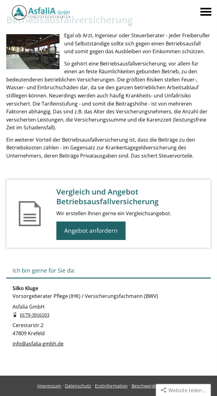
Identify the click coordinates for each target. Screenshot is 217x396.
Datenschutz (78, 386)
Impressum (49, 386)
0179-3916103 (34, 314)
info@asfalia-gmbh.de (38, 343)
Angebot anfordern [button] (91, 231)
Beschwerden (146, 386)
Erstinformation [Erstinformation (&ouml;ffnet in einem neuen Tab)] (111, 386)
